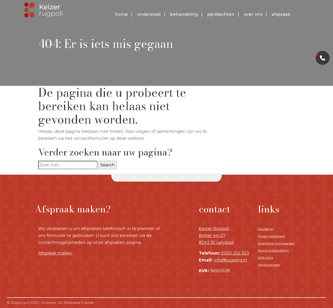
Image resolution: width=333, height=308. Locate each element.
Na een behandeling (273, 250)
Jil (59, 302)
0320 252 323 (235, 253)
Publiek (87, 302)
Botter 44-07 (212, 235)
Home (121, 14)
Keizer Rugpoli (214, 228)
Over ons (253, 14)
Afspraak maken (55, 253)
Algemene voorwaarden (276, 243)
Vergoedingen (269, 265)
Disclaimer (266, 229)
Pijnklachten (220, 14)
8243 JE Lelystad (216, 242)
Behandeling (184, 14)
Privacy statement (271, 236)
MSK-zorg (265, 257)
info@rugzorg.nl (230, 260)
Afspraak (281, 14)
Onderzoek (149, 14)
